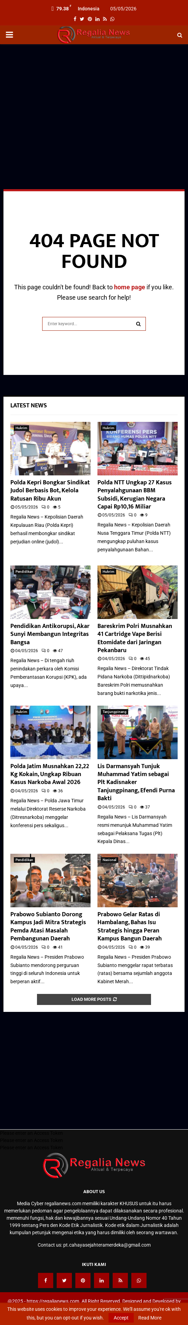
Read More (149, 1317)
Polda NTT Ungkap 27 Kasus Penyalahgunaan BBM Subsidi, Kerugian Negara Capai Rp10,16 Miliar (134, 494)
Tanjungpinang (114, 712)
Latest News (28, 405)
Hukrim (21, 428)
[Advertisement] (94, 99)
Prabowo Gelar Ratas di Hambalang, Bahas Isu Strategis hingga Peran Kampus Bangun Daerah (129, 926)
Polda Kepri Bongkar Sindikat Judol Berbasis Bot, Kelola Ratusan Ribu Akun (50, 490)
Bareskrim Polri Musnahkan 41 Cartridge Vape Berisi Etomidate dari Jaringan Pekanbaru (134, 638)
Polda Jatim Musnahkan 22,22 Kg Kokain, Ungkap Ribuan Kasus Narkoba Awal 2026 (49, 774)
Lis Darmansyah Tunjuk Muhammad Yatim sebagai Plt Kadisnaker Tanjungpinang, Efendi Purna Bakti (136, 782)
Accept (121, 1318)
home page (129, 287)
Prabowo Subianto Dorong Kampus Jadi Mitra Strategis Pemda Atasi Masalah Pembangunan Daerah (48, 926)
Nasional (109, 860)
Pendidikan (24, 571)
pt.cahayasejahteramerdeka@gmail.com (107, 1245)
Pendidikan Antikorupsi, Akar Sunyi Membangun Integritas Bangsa (50, 634)
